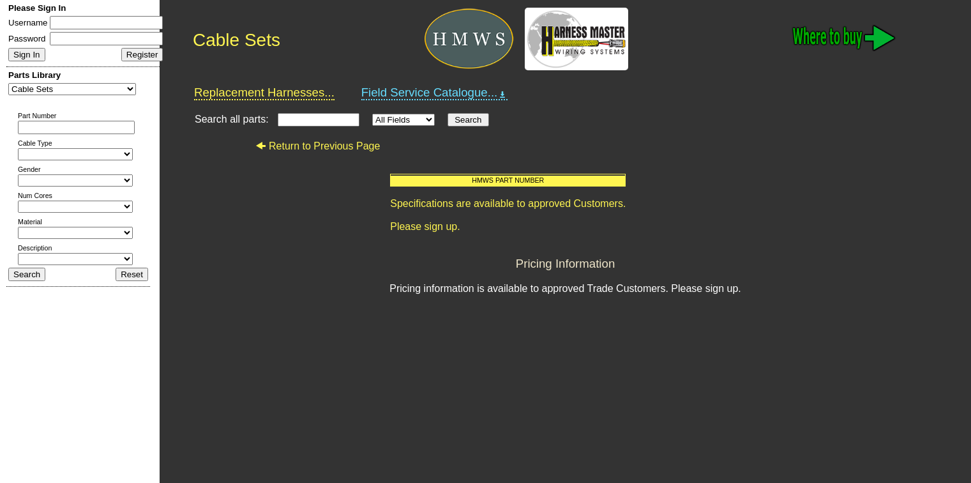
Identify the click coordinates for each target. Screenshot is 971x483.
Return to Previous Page (317, 146)
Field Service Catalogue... (434, 93)
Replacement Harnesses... (264, 92)
